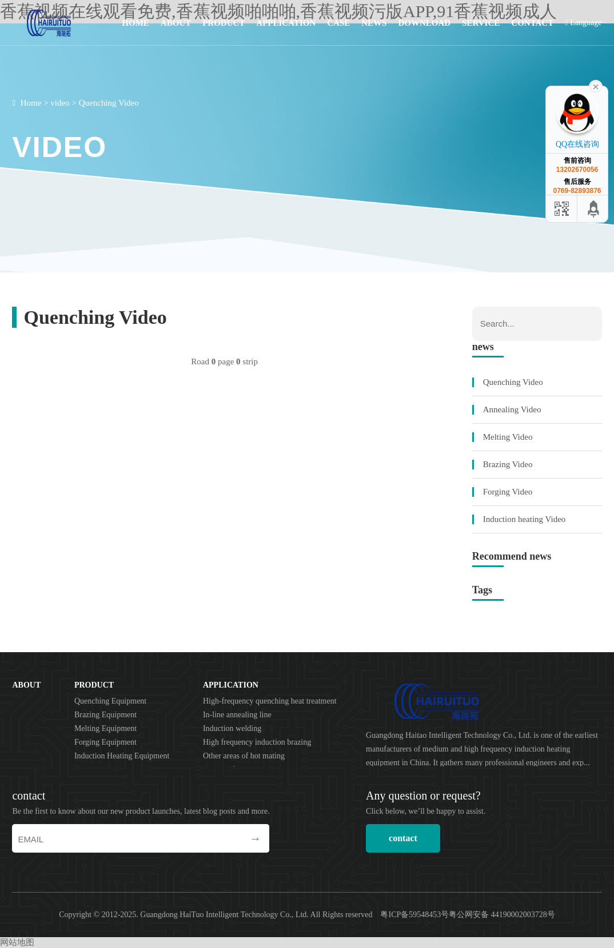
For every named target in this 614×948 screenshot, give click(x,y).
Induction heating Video (524, 519)
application (286, 22)
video (59, 102)
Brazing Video (508, 464)
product (223, 22)
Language (583, 22)
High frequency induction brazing (257, 742)
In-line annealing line (237, 714)
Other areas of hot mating (244, 756)
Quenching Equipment (110, 701)
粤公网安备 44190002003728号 (502, 914)
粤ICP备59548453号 (414, 914)
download (424, 22)
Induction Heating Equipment (121, 756)
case (338, 22)
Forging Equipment (105, 742)
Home (135, 22)
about (176, 22)
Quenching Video (109, 102)
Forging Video (507, 491)
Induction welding (232, 728)
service (481, 22)
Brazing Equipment (105, 714)
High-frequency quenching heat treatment (270, 701)
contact (532, 22)
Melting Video (508, 436)
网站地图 (17, 942)
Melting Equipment (105, 728)
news (373, 22)
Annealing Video (512, 409)
